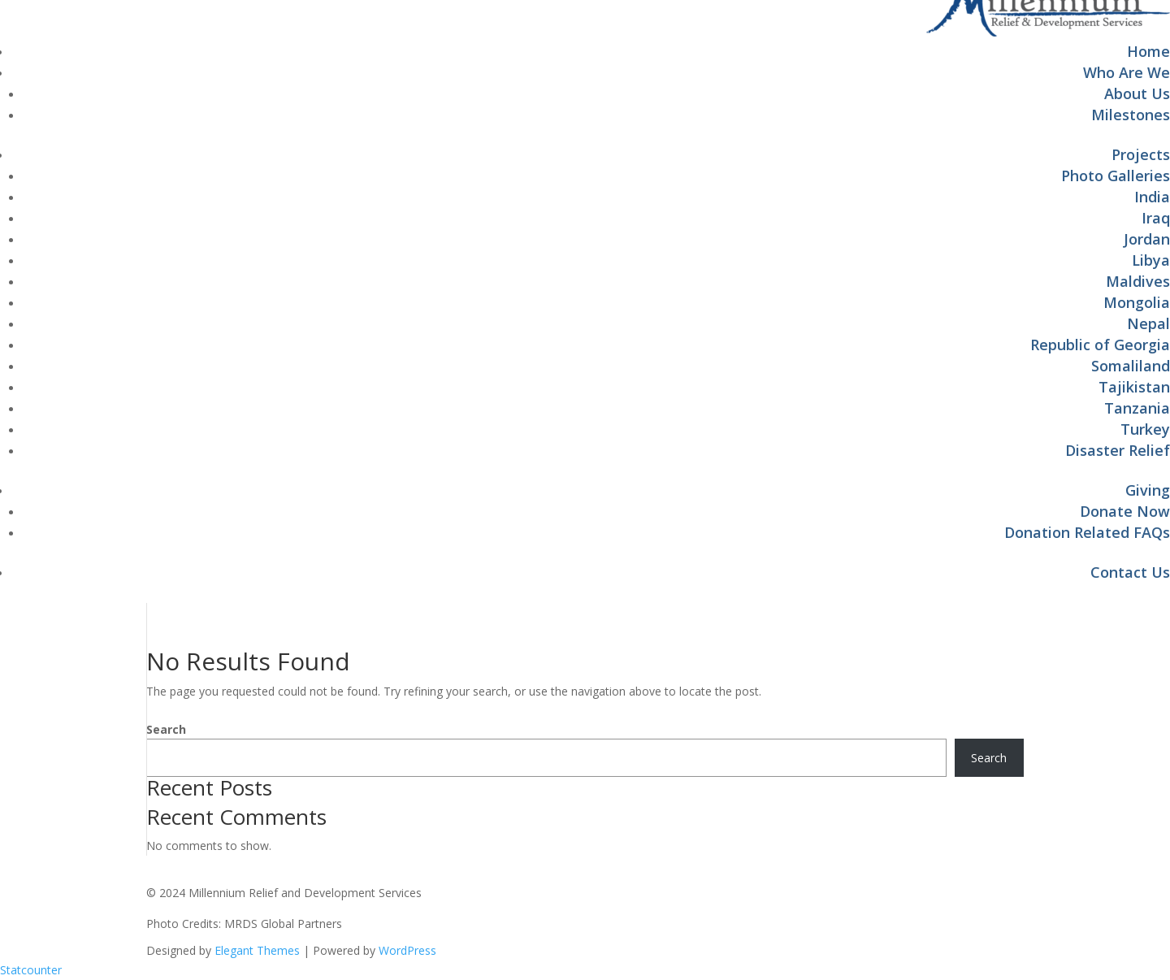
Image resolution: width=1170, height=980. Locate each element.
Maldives (1138, 281)
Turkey (1145, 429)
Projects (1141, 154)
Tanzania (1137, 408)
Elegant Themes (257, 950)
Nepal (1148, 323)
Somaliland (1130, 365)
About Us (1137, 93)
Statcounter (31, 970)
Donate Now (1125, 511)
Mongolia (1136, 302)
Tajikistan (1134, 387)
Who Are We (1126, 72)
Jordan (1147, 239)
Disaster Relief (1117, 450)
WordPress (407, 950)
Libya (1151, 260)
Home (1148, 51)
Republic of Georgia (1100, 344)
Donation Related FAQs (1087, 532)
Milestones (1130, 114)
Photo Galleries (1115, 175)
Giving (1147, 490)
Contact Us (1130, 572)
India (1152, 196)
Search (166, 729)
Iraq (1156, 218)
